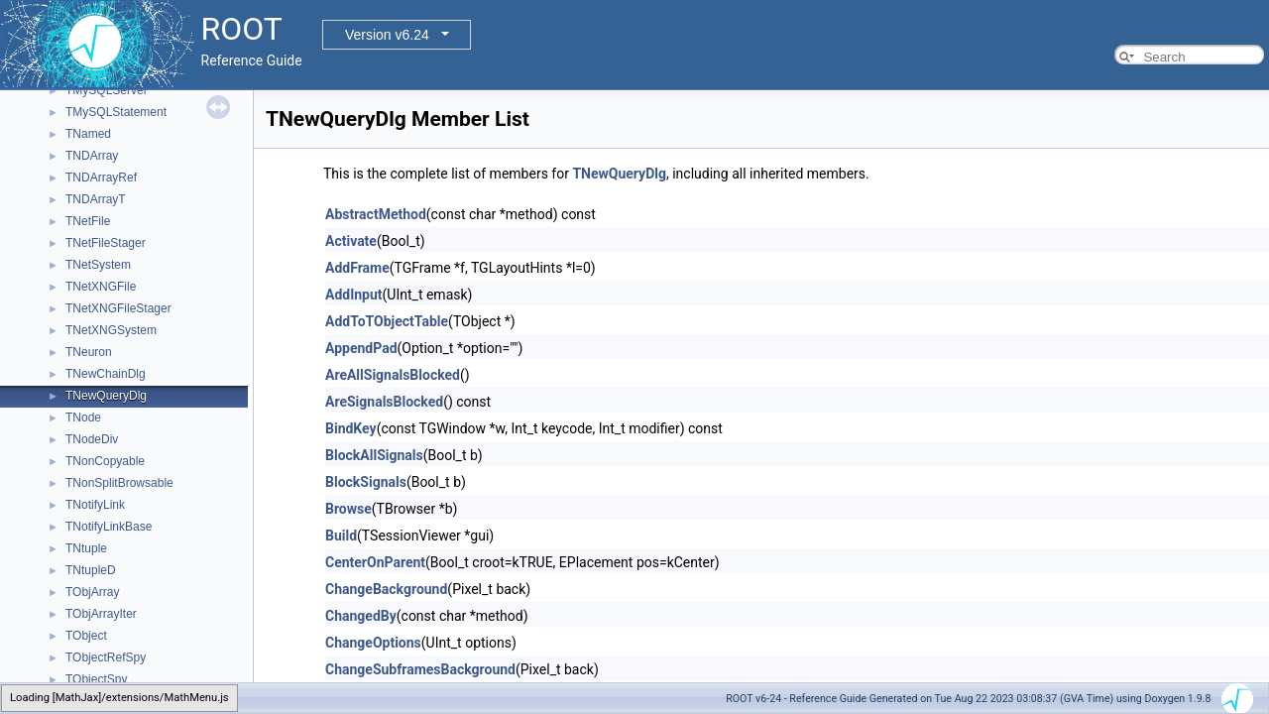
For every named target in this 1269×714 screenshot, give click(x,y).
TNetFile (87, 221)
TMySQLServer (106, 90)
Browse (348, 509)
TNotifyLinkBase (108, 527)
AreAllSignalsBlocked (392, 375)
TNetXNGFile (100, 287)
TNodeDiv (91, 439)
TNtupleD (90, 570)
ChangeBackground (386, 589)
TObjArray (92, 592)
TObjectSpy (96, 679)
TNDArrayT (95, 199)
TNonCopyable (105, 461)
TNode (83, 417)
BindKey (351, 428)
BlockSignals (365, 482)
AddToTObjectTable (386, 321)
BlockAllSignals (374, 455)
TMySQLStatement (116, 112)
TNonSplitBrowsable (119, 483)
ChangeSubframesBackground (420, 669)
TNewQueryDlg (106, 396)
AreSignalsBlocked (384, 402)
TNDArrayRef (101, 177)
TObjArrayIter (101, 614)
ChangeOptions (373, 643)
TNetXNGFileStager (118, 308)
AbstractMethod (375, 214)
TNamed (88, 134)
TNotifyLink (95, 505)
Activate (351, 241)
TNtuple (86, 548)
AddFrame (357, 268)
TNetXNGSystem (111, 330)
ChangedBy (361, 616)
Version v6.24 (387, 35)
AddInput (354, 294)
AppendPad (361, 348)
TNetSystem (98, 265)
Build (341, 535)
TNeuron (88, 352)
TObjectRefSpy (105, 657)
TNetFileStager (105, 243)
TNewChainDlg (105, 374)
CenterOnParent (375, 562)
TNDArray (91, 156)
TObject (86, 636)
